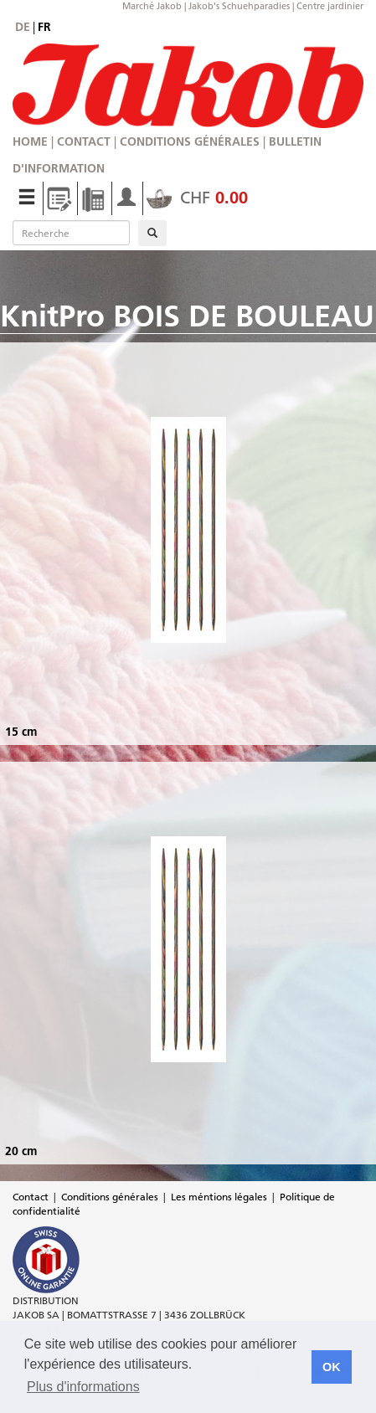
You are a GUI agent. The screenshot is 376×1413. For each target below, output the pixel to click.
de (22, 26)
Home (30, 141)
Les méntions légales (219, 1196)
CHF (197, 198)
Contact (84, 141)
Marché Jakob (152, 6)
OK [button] (331, 1367)
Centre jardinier (329, 6)
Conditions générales (190, 141)
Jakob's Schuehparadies (239, 6)
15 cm (21, 731)
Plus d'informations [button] (83, 1387)
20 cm (21, 1151)
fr (44, 26)
